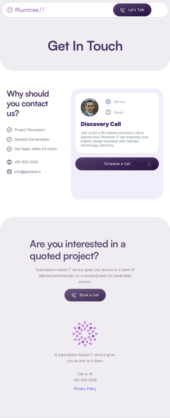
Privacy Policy (85, 393)
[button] (160, 10)
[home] (26, 9)
